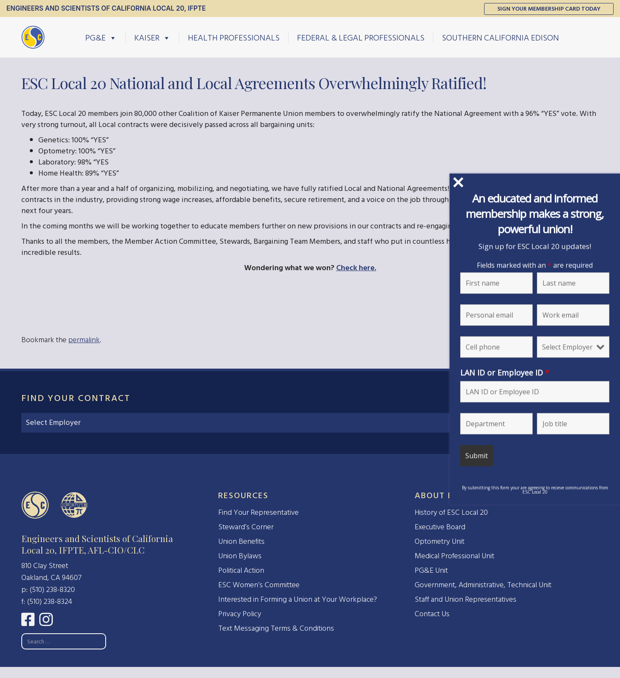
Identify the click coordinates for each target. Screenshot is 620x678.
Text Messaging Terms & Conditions (276, 628)
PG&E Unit (431, 570)
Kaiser (152, 37)
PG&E (101, 37)
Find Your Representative (258, 512)
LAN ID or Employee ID (504, 372)
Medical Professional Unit (454, 556)
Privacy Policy (239, 614)
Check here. (356, 268)
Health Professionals (234, 37)
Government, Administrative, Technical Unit (483, 585)
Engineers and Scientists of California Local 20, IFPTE (106, 8)
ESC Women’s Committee (259, 585)
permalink (84, 340)
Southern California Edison (500, 37)
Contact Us (432, 614)
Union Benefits (241, 541)
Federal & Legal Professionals (360, 37)
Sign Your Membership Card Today (548, 9)
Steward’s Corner (246, 527)
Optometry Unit (439, 541)
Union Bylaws (240, 556)
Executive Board (440, 527)
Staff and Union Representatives (465, 599)
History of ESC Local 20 (451, 512)
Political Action (241, 570)
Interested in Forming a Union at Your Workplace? (297, 599)
